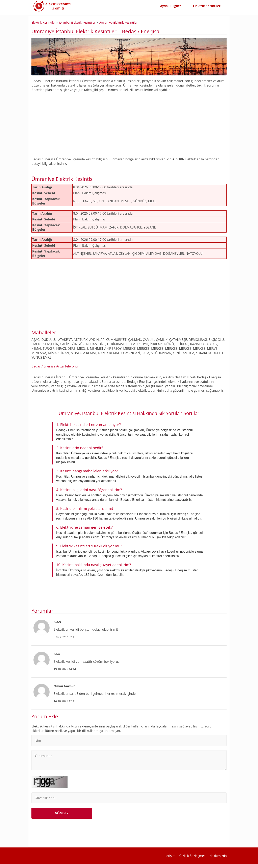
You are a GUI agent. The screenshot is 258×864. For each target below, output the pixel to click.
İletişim (170, 856)
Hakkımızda (218, 856)
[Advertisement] (129, 122)
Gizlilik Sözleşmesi (192, 856)
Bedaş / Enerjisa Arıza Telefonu (54, 366)
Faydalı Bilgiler (169, 6)
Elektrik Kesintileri (207, 6)
